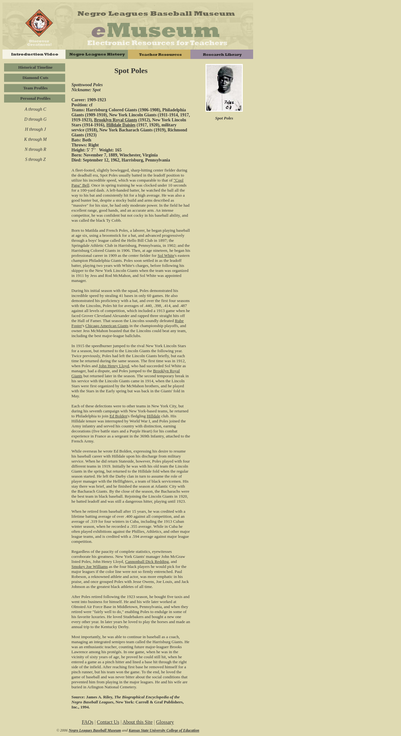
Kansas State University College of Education (164, 730)
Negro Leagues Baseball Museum (95, 730)
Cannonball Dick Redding (147, 561)
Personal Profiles (35, 98)
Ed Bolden (118, 416)
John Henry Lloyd (114, 365)
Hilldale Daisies (121, 125)
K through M (35, 139)
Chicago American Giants (106, 325)
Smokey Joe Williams (89, 566)
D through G (35, 119)
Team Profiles (35, 88)
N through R (35, 149)
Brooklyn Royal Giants (115, 120)
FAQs (87, 722)
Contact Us (108, 722)
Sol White (166, 255)
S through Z (35, 159)
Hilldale (153, 416)
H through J (35, 129)
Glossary (165, 722)
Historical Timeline (35, 67)
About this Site (137, 722)
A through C (35, 109)
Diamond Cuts (36, 77)
